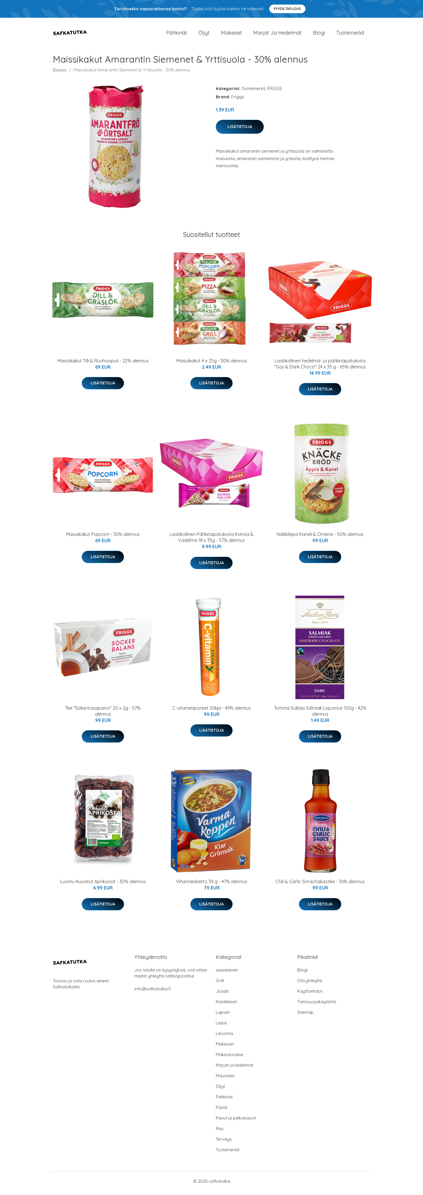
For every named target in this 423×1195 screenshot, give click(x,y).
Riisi (220, 1132)
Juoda (222, 995)
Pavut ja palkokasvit (236, 1122)
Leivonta (224, 1037)
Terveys (224, 1143)
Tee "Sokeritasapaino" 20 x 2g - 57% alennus (103, 715)
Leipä (221, 1027)
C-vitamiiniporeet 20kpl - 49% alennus (211, 712)
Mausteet (225, 1079)
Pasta (221, 1111)
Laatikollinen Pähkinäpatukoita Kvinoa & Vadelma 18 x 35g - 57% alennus (211, 541)
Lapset (223, 1016)
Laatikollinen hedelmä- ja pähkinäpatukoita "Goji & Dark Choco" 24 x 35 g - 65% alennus (320, 368)
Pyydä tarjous (287, 9)
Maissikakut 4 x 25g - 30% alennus (211, 365)
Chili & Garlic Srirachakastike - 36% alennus (320, 885)
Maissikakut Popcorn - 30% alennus (103, 538)
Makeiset (231, 34)
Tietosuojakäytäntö (316, 1005)
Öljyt (203, 34)
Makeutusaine (229, 1058)
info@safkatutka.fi (152, 992)
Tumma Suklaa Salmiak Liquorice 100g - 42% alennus (320, 715)
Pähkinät (176, 34)
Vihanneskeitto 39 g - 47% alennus (211, 885)
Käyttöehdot (309, 995)
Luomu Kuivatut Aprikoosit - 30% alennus (103, 885)
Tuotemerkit (350, 34)
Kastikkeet (226, 1005)
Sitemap (305, 1016)
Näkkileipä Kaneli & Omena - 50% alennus (320, 538)
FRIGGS (274, 92)
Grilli (220, 984)
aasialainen (227, 974)
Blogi (319, 34)
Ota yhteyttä (309, 984)
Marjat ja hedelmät (277, 34)
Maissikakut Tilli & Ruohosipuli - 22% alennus (103, 365)
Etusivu (60, 74)
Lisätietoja (240, 130)
